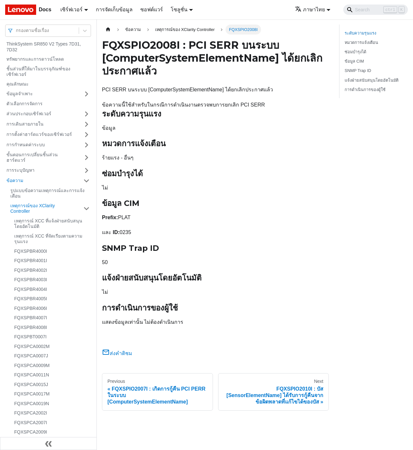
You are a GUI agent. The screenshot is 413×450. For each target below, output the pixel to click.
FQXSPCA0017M (32, 393)
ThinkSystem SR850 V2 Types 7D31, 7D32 (43, 46)
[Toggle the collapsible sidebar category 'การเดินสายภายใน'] (86, 124)
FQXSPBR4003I (30, 279)
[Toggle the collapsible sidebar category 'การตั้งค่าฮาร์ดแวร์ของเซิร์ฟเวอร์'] (86, 134)
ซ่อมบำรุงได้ (355, 51)
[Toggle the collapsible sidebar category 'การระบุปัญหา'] (86, 170)
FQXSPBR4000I (30, 251)
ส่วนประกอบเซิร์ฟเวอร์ (28, 113)
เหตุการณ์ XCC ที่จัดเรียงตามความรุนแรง (48, 238)
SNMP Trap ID (358, 70)
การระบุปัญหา (20, 170)
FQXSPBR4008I (30, 327)
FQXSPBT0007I (30, 336)
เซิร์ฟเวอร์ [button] (71, 9)
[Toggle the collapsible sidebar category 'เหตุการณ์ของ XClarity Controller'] (86, 208)
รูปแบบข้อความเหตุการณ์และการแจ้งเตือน (47, 193)
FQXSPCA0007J (31, 355)
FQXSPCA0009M (32, 365)
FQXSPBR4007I (30, 317)
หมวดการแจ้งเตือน (361, 42)
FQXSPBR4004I (30, 289)
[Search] (375, 10)
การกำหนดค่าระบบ (25, 144)
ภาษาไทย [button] (310, 9)
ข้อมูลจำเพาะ (19, 93)
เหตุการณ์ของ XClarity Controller (32, 208)
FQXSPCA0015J (31, 384)
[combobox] (16, 30)
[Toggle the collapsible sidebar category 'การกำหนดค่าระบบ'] (86, 145)
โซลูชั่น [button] (179, 9)
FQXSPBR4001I (30, 260)
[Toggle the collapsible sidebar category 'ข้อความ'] (86, 181)
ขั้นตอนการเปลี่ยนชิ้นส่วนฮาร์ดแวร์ (32, 157)
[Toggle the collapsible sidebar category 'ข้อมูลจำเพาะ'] (86, 94)
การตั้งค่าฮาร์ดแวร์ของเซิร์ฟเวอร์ (39, 134)
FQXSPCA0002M (32, 346)
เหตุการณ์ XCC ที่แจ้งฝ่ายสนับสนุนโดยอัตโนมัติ (48, 223)
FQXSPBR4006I (30, 308)
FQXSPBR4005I (30, 298)
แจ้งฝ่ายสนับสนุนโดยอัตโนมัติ (371, 80)
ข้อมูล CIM (354, 61)
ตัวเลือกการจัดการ (24, 103)
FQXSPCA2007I (30, 422)
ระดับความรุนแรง (360, 33)
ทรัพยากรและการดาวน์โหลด (35, 59)
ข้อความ (14, 180)
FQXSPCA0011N (31, 374)
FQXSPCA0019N (31, 403)
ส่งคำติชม (117, 353)
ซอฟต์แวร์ (151, 9)
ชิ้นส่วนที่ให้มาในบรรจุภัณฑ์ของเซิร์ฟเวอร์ (38, 71)
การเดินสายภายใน (25, 124)
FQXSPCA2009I (30, 432)
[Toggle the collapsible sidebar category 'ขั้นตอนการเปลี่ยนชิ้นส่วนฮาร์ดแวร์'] (86, 157)
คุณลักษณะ (17, 84)
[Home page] (108, 30)
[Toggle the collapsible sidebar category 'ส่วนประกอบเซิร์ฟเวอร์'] (86, 114)
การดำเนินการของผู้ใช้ (365, 89)
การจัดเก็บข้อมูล (114, 9)
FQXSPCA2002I (30, 412)
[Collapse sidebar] (48, 443)
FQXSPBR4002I (30, 270)
